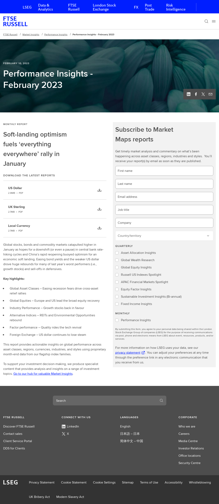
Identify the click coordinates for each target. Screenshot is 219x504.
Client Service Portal (17, 441)
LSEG (27, 7)
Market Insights (30, 34)
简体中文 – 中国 (131, 441)
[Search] (206, 21)
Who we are (186, 426)
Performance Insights (55, 34)
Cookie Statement (74, 482)
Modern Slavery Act (70, 496)
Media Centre (188, 441)
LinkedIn (70, 426)
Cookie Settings (104, 482)
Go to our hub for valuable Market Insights (43, 373)
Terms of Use (149, 482)
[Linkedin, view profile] (188, 94)
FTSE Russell (74, 7)
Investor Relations (191, 448)
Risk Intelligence (176, 7)
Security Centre (189, 463)
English (125, 426)
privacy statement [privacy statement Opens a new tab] (127, 352)
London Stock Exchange (104, 7)
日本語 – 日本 (130, 433)
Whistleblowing (200, 482)
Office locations (189, 455)
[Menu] (213, 21)
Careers (183, 433)
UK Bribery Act (39, 496)
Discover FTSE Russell (19, 426)
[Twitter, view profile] (203, 94)
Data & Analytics (45, 7)
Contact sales (12, 433)
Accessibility (174, 482)
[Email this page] (210, 94)
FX (136, 7)
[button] (22, 417)
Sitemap (128, 482)
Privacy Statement (41, 482)
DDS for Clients (14, 448)
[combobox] (105, 400)
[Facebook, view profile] (196, 94)
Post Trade (149, 7)
